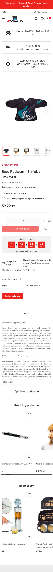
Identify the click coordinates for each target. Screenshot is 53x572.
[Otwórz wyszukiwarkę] (36, 18)
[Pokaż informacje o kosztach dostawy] (34, 270)
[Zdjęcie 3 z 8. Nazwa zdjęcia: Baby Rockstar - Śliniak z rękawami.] (26, 151)
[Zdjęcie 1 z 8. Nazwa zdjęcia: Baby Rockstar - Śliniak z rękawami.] (6, 151)
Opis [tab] (26, 313)
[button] (47, 110)
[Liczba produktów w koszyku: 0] (48, 18)
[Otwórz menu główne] (3, 18)
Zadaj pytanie (12, 296)
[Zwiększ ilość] (44, 221)
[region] (26, 244)
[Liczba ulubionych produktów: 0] (42, 18)
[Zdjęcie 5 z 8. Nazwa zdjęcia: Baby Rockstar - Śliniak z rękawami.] (46, 151)
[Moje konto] (42, 12)
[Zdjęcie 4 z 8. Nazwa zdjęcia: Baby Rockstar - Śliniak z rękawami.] (36, 151)
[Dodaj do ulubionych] (45, 229)
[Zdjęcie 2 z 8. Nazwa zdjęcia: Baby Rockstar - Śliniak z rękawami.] (16, 151)
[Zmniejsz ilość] (4, 221)
